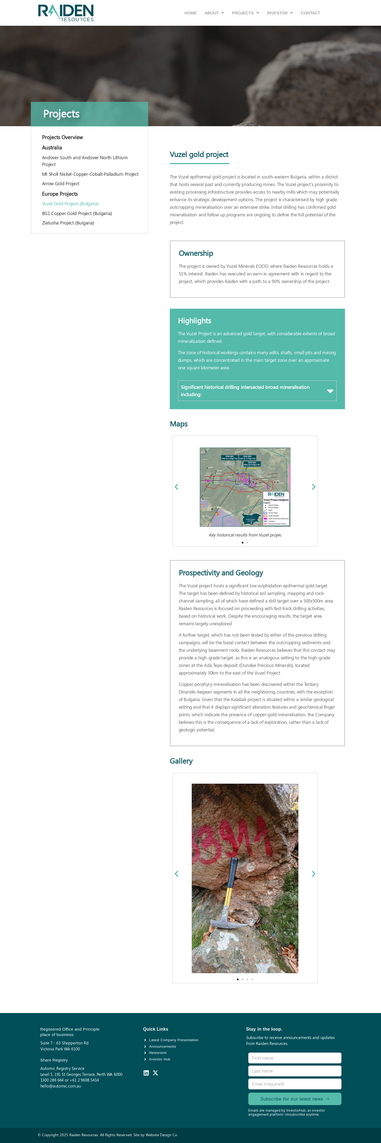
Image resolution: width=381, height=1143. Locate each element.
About (214, 13)
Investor (280, 13)
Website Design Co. (162, 1134)
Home (190, 13)
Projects (245, 13)
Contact (310, 13)
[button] (214, 13)
